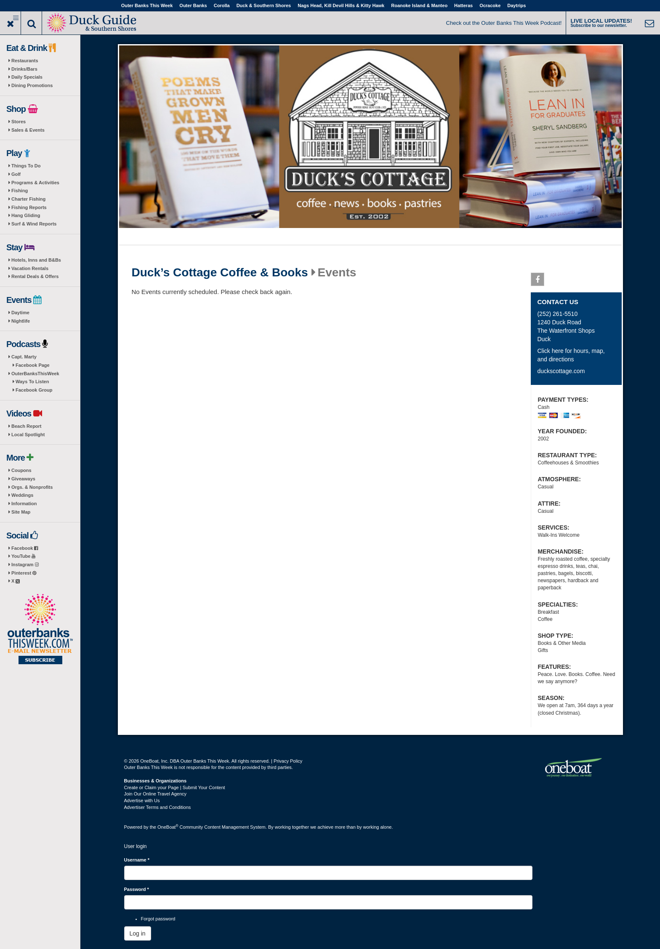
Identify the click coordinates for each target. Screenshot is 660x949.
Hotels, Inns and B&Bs (36, 259)
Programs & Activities (35, 182)
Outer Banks (193, 5)
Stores (18, 121)
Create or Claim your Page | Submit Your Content (174, 787)
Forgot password (158, 918)
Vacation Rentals (29, 268)
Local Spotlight (28, 434)
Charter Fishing (28, 198)
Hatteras (463, 5)
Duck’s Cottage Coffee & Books (220, 272)
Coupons (21, 470)
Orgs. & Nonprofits (32, 487)
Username (137, 859)
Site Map (20, 511)
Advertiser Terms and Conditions (157, 807)
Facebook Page (33, 365)
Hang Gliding (25, 215)
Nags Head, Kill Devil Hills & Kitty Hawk (341, 5)
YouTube (23, 556)
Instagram (25, 564)
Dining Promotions (32, 85)
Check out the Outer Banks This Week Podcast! (504, 23)
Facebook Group (34, 389)
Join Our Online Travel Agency (155, 793)
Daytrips (516, 5)
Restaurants (24, 60)
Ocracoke (489, 5)
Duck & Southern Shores (264, 5)
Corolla (222, 5)
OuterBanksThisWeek (35, 373)
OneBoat (167, 827)
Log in (138, 933)
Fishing (19, 190)
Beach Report (26, 426)
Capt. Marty (24, 356)
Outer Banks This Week (147, 5)
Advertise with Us (142, 800)
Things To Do (25, 165)
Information (24, 503)
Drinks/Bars (24, 69)
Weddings (22, 495)
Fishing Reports (29, 207)
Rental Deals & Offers (35, 276)
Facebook (24, 548)
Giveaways (23, 478)
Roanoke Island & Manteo (419, 5)
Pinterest (23, 572)
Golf (16, 174)
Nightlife (20, 320)
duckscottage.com (561, 371)
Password (136, 889)
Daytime (20, 312)
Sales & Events (28, 130)
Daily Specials (27, 77)
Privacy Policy (288, 760)
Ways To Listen (32, 381)
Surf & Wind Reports (33, 223)
